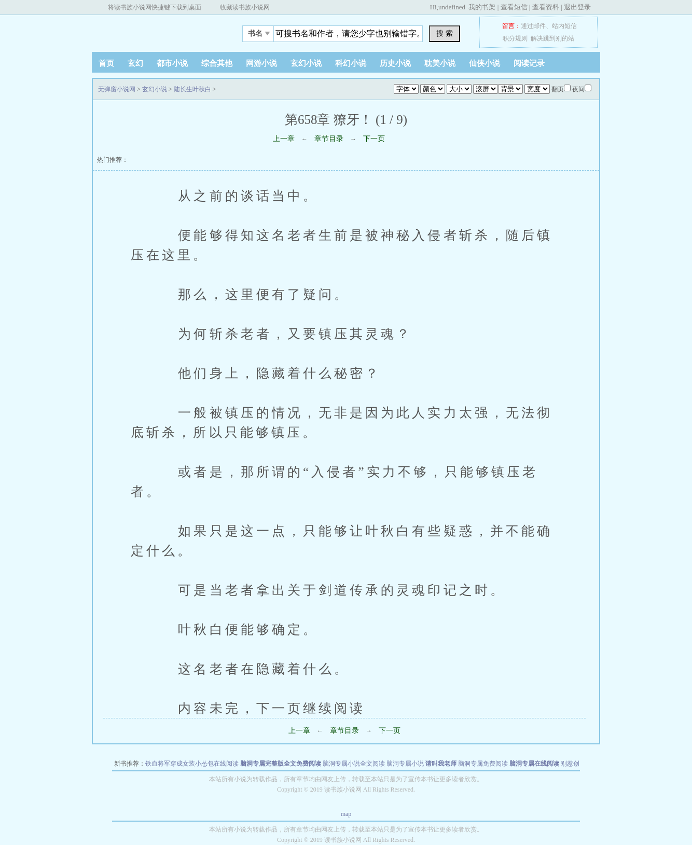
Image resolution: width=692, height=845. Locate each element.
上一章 (284, 139)
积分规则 (515, 38)
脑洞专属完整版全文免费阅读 (280, 763)
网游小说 (261, 63)
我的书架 (481, 7)
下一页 (374, 139)
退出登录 (577, 7)
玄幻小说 (306, 63)
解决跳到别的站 (552, 38)
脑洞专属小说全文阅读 (354, 763)
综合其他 (216, 63)
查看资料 (545, 7)
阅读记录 (529, 63)
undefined (451, 7)
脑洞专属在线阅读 (534, 763)
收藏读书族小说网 (245, 7)
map (346, 814)
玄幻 (135, 63)
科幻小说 (350, 63)
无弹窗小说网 (157, 30)
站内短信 (564, 26)
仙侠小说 (484, 63)
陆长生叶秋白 (192, 89)
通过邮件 (533, 26)
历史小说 (395, 63)
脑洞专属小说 (405, 763)
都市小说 (172, 63)
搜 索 (444, 33)
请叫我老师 (440, 763)
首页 (106, 63)
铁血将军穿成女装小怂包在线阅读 (192, 763)
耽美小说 (439, 63)
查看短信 (514, 7)
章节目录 (328, 139)
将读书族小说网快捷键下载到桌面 (154, 7)
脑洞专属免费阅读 (483, 763)
